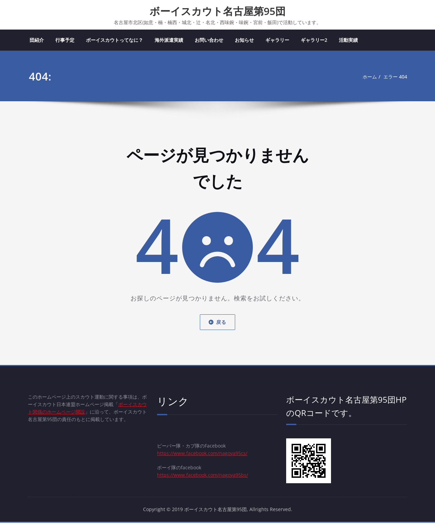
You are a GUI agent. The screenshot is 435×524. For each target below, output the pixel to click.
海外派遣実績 (169, 40)
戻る (217, 322)
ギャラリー (277, 40)
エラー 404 (394, 77)
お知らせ (244, 40)
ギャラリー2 (314, 40)
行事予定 (64, 40)
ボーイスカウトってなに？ (114, 40)
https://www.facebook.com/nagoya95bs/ (205, 478)
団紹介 (37, 40)
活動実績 (348, 40)
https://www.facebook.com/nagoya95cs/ (205, 455)
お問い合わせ (209, 40)
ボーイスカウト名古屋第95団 (217, 11)
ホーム (367, 77)
